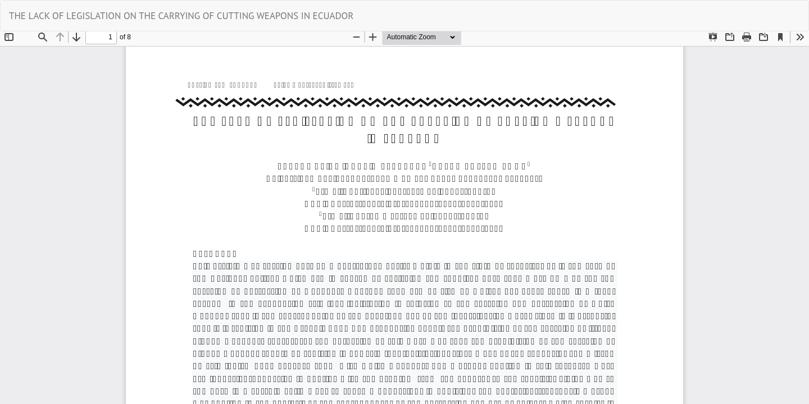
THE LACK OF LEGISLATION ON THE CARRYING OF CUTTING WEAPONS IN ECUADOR (181, 16)
